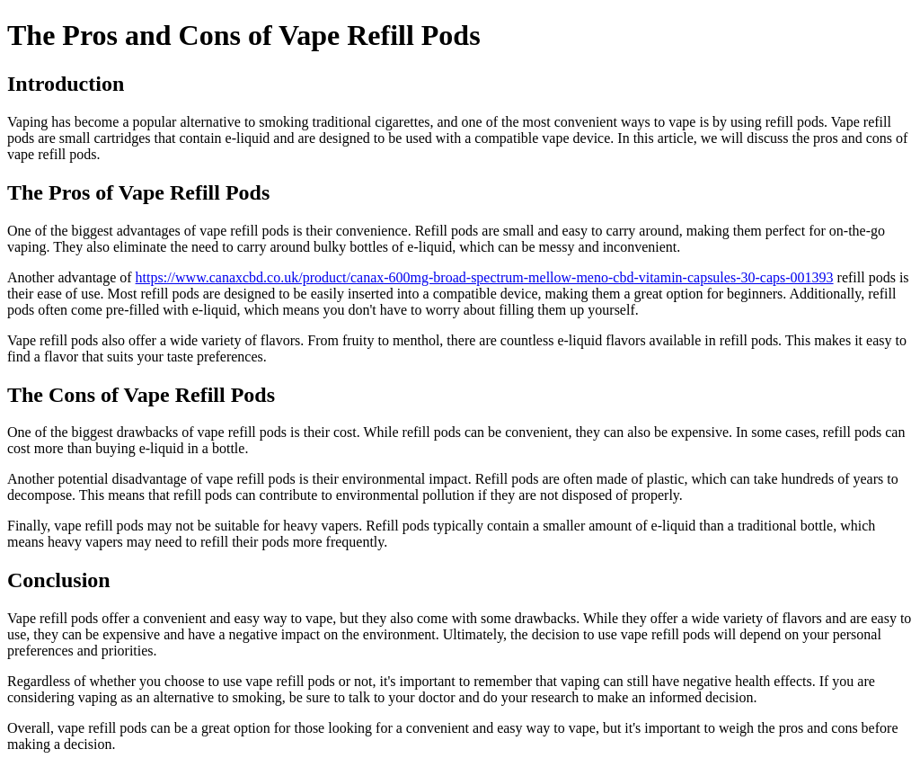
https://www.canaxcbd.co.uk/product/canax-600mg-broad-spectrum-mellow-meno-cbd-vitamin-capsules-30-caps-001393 (485, 277)
